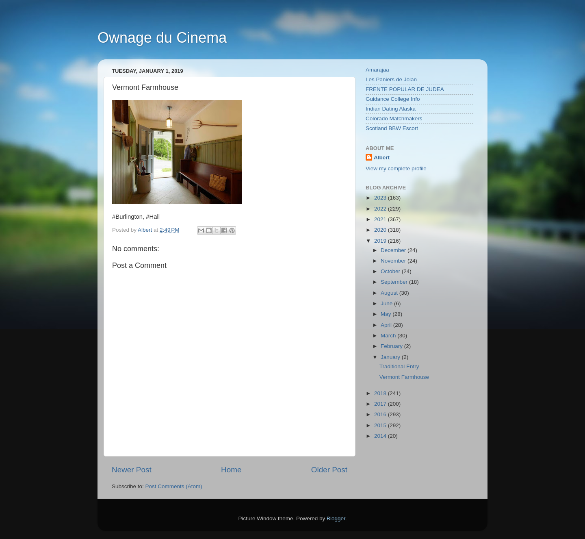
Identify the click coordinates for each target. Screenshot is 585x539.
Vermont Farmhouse (404, 377)
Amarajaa (377, 70)
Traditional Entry (399, 366)
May (386, 314)
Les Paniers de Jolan (391, 79)
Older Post (329, 469)
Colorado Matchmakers (394, 118)
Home (231, 469)
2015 (381, 425)
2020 (381, 230)
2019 (381, 241)
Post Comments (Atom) (173, 486)
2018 (381, 393)
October (391, 271)
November (394, 261)
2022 (381, 209)
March (389, 336)
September (395, 282)
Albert (382, 157)
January (391, 357)
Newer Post (132, 469)
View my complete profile (396, 168)
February (392, 346)
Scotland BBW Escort (392, 128)
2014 (381, 436)
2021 (381, 219)
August (390, 293)
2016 (381, 414)
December (394, 250)
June (387, 303)
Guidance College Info (393, 99)
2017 (381, 404)
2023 (381, 198)
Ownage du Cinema (162, 37)
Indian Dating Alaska (391, 109)
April (387, 325)
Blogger (336, 518)
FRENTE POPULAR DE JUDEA (405, 89)
